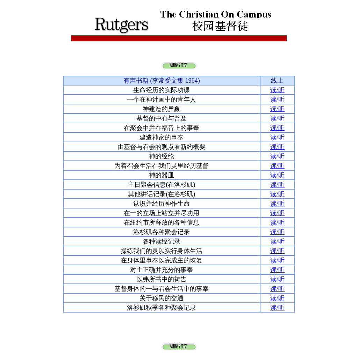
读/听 (277, 90)
